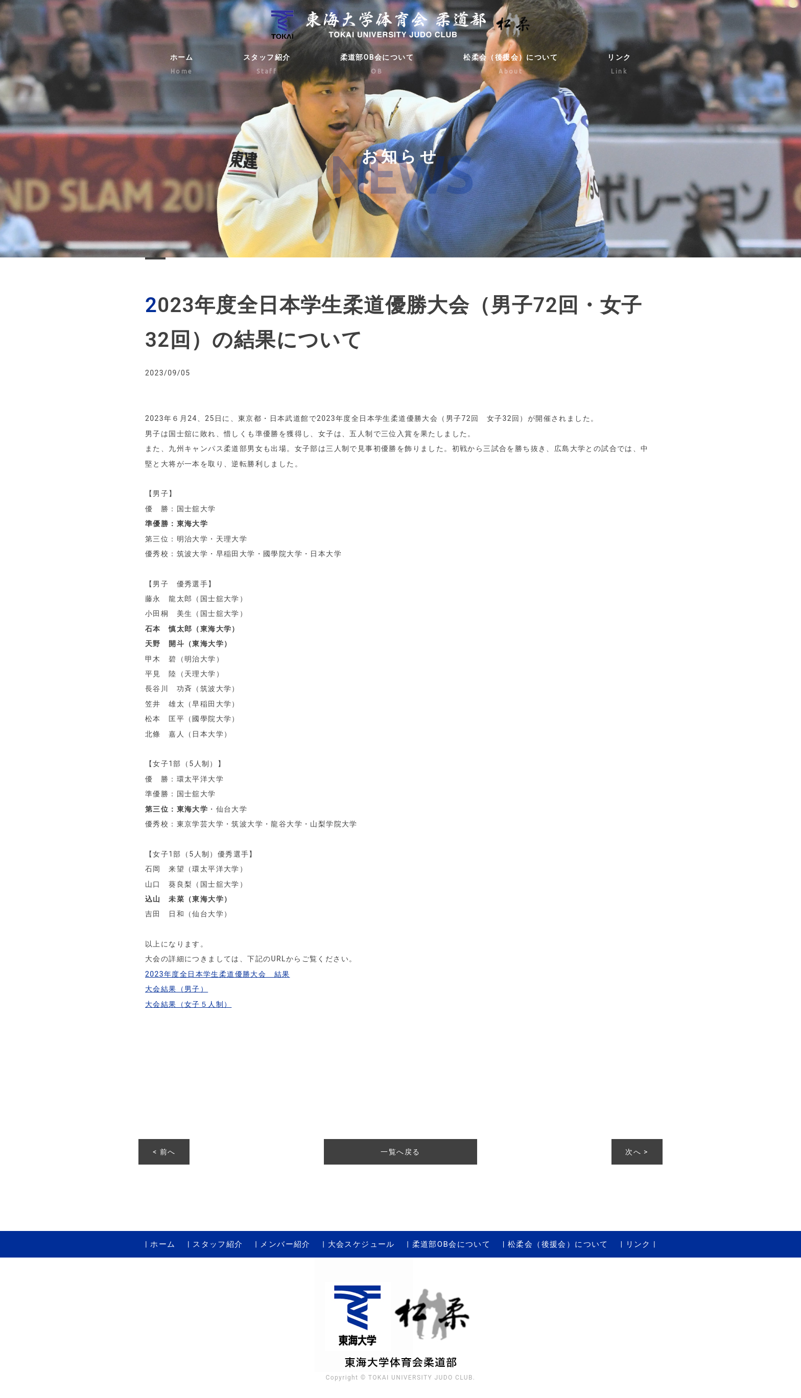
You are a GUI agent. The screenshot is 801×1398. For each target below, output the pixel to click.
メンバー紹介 (285, 1244)
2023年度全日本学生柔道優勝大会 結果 (217, 974)
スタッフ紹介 (266, 65)
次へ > (636, 1152)
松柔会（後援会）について (510, 65)
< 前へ (164, 1152)
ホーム (182, 65)
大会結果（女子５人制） (188, 1004)
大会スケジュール (361, 1244)
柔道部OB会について (377, 65)
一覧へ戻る (400, 1152)
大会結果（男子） (176, 989)
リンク (619, 65)
